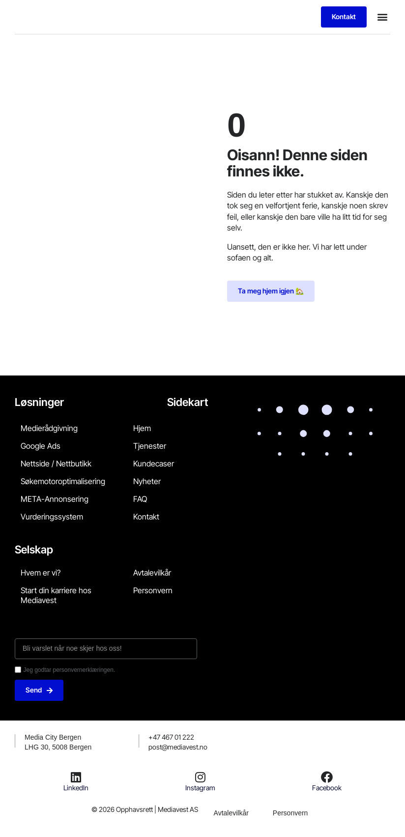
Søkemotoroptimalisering (63, 481)
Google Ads (40, 446)
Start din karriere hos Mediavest (56, 595)
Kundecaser (153, 463)
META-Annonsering (54, 499)
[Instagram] (200, 777)
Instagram (200, 787)
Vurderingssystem (52, 516)
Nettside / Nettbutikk (56, 463)
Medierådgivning (49, 428)
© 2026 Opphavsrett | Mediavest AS (144, 809)
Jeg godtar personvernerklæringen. (69, 669)
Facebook (327, 787)
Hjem (142, 428)
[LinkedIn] (76, 777)
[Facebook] (327, 777)
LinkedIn (75, 787)
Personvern (153, 590)
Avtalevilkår (152, 572)
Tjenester (149, 446)
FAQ (140, 499)
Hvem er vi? (40, 572)
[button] (382, 17)
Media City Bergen (53, 737)
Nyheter (147, 481)
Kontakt (146, 516)
